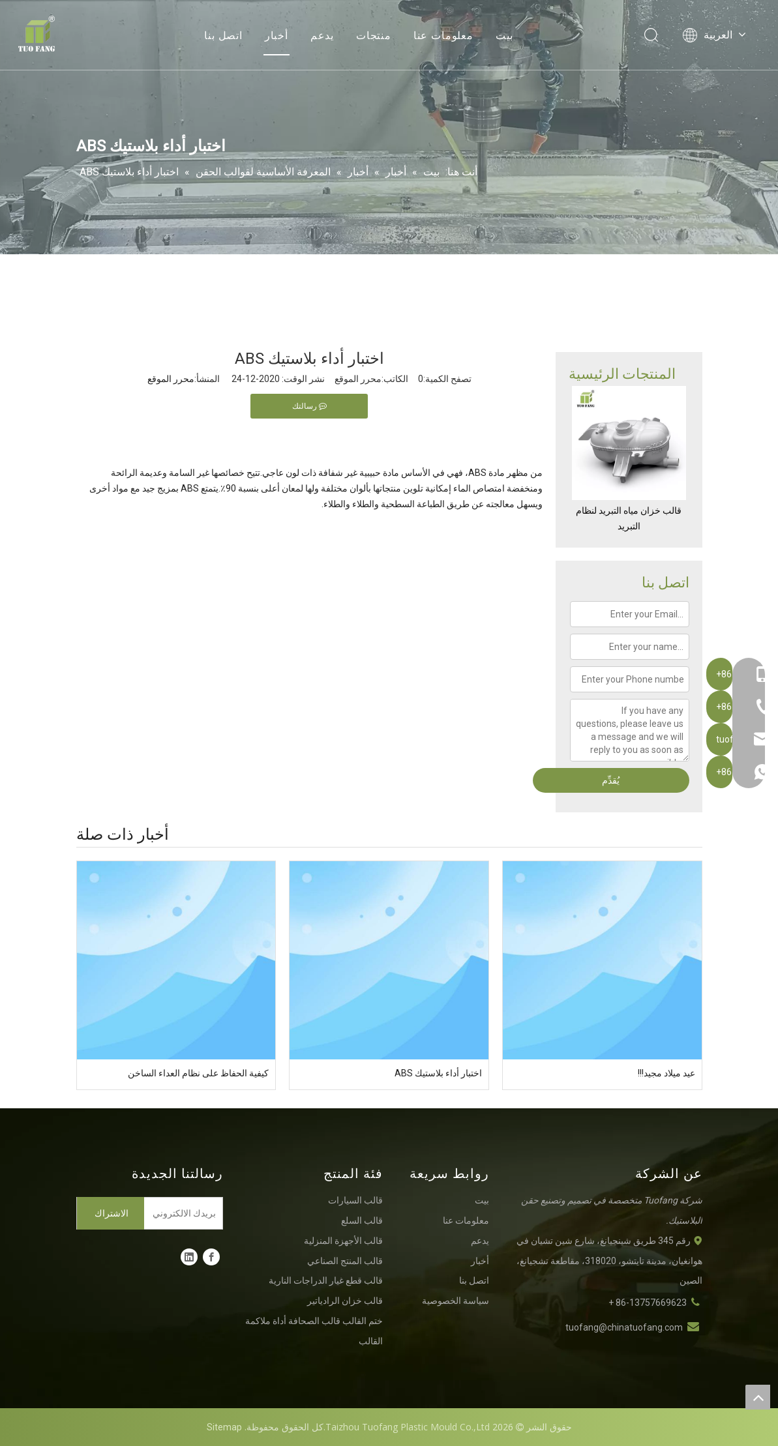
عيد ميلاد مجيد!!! (666, 1073)
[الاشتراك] (111, 1213)
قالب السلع (362, 1220)
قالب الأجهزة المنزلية (343, 1240)
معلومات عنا (443, 36)
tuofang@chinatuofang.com (624, 1327)
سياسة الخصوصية (455, 1300)
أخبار (276, 36)
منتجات (373, 36)
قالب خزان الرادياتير (345, 1300)
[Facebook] (211, 1256)
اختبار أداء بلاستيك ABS (438, 1073)
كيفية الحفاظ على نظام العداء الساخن (198, 1073)
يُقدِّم (611, 780)
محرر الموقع (170, 379)
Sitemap (224, 1427)
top (757, 1397)
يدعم (322, 36)
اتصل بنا (223, 36)
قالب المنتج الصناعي (345, 1261)
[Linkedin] (189, 1256)
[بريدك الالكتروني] (186, 1213)
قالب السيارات (355, 1200)
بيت (504, 36)
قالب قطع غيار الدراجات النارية (326, 1280)
